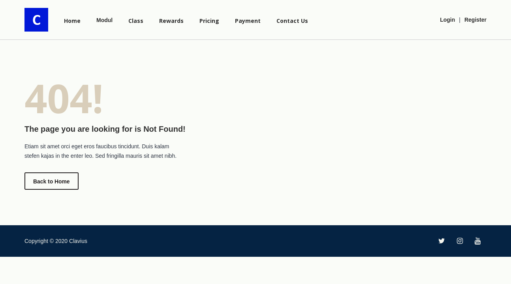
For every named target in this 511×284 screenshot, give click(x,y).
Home (72, 20)
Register (475, 20)
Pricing (209, 20)
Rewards (171, 20)
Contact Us (292, 20)
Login (447, 20)
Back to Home (51, 181)
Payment (248, 20)
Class (135, 20)
